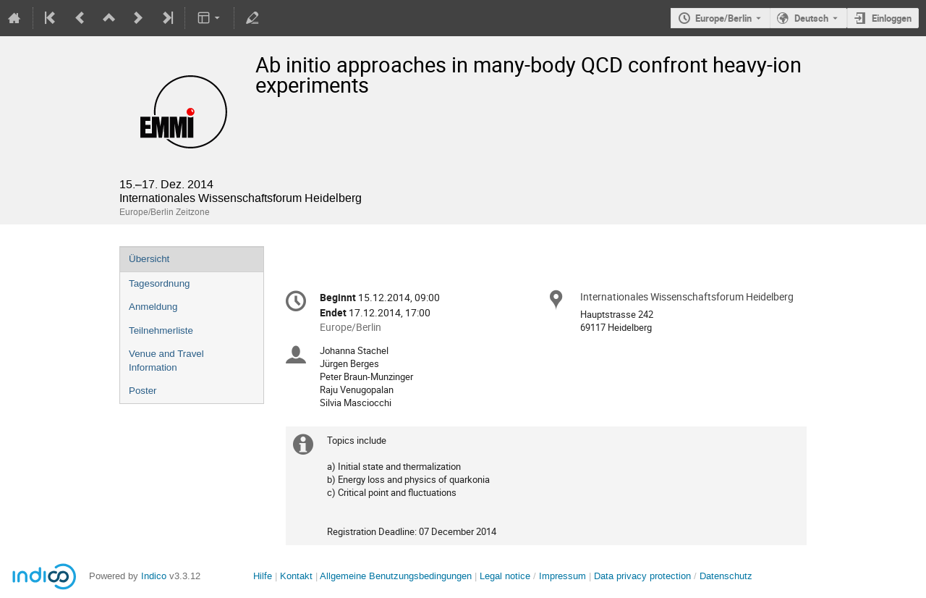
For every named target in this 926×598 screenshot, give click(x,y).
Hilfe (262, 576)
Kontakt (296, 576)
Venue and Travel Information (166, 360)
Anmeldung (153, 306)
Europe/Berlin (723, 18)
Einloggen (892, 18)
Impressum (562, 576)
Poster (143, 390)
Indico (153, 576)
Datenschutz (726, 576)
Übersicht (149, 258)
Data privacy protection (644, 576)
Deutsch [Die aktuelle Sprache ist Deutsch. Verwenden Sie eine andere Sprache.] (811, 18)
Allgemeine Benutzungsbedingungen (396, 576)
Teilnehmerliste (161, 330)
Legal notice (506, 576)
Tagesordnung (159, 283)
